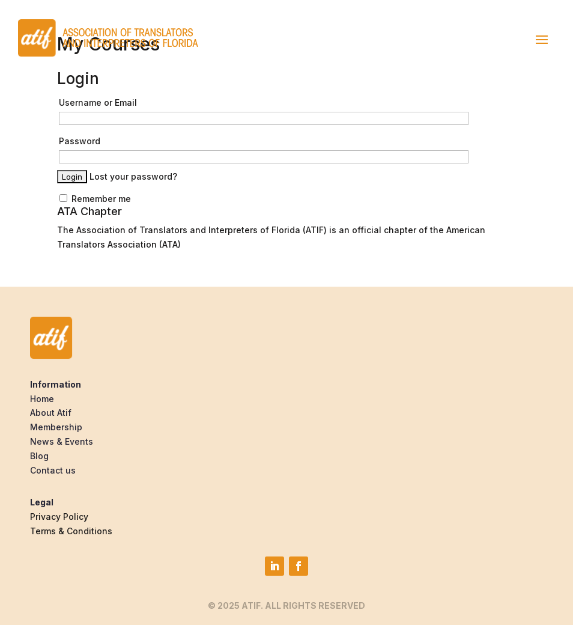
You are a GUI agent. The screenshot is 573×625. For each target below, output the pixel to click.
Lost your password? (133, 176)
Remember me (95, 199)
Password (79, 141)
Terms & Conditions (71, 531)
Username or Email (98, 102)
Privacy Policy (59, 516)
